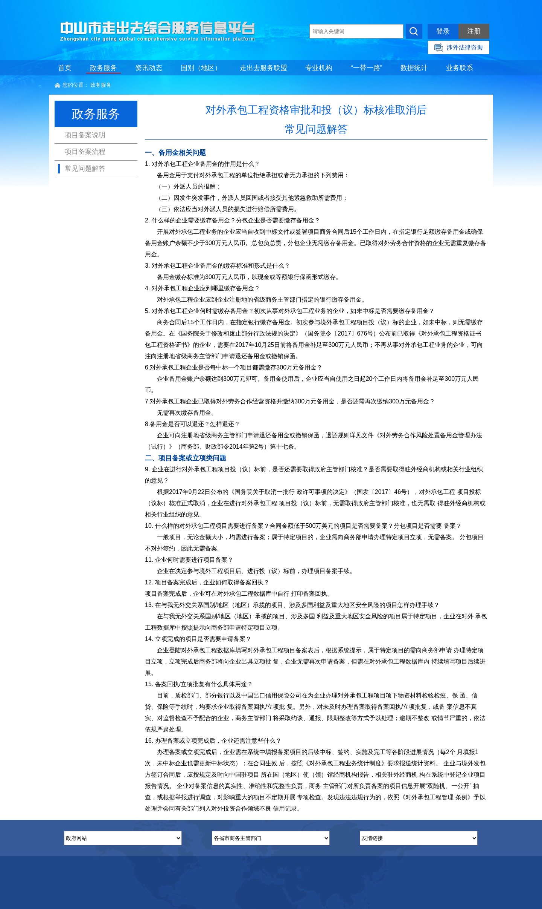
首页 (65, 68)
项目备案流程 (85, 151)
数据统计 (414, 68)
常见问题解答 (85, 168)
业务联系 (459, 68)
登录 (443, 31)
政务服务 (103, 68)
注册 (474, 31)
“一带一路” (366, 68)
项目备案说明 (85, 135)
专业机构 (318, 68)
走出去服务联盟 (263, 68)
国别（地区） (201, 68)
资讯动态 (148, 68)
